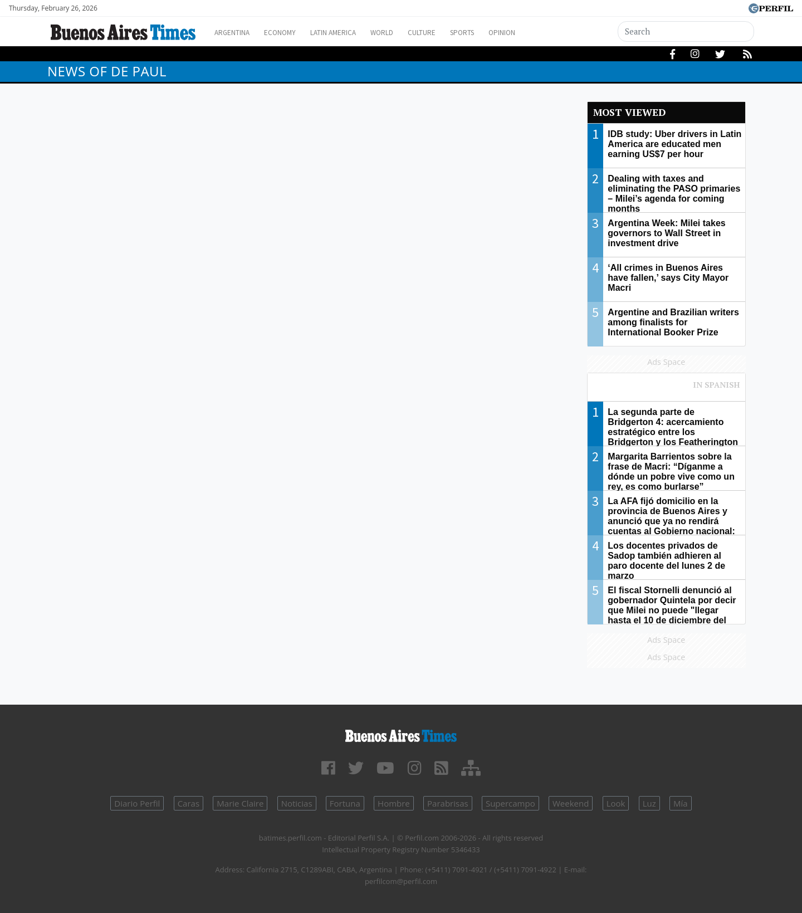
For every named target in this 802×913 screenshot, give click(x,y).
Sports (495, 32)
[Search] (686, 31)
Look (616, 803)
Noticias (296, 803)
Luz (649, 803)
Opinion (540, 32)
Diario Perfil (137, 803)
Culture (449, 32)
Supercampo (510, 803)
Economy (289, 32)
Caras (188, 803)
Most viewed (629, 112)
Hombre (394, 803)
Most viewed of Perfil (666, 390)
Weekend (570, 803)
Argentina (235, 32)
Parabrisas (447, 803)
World (404, 32)
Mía (680, 803)
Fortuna (345, 803)
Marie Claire (240, 803)
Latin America (348, 32)
